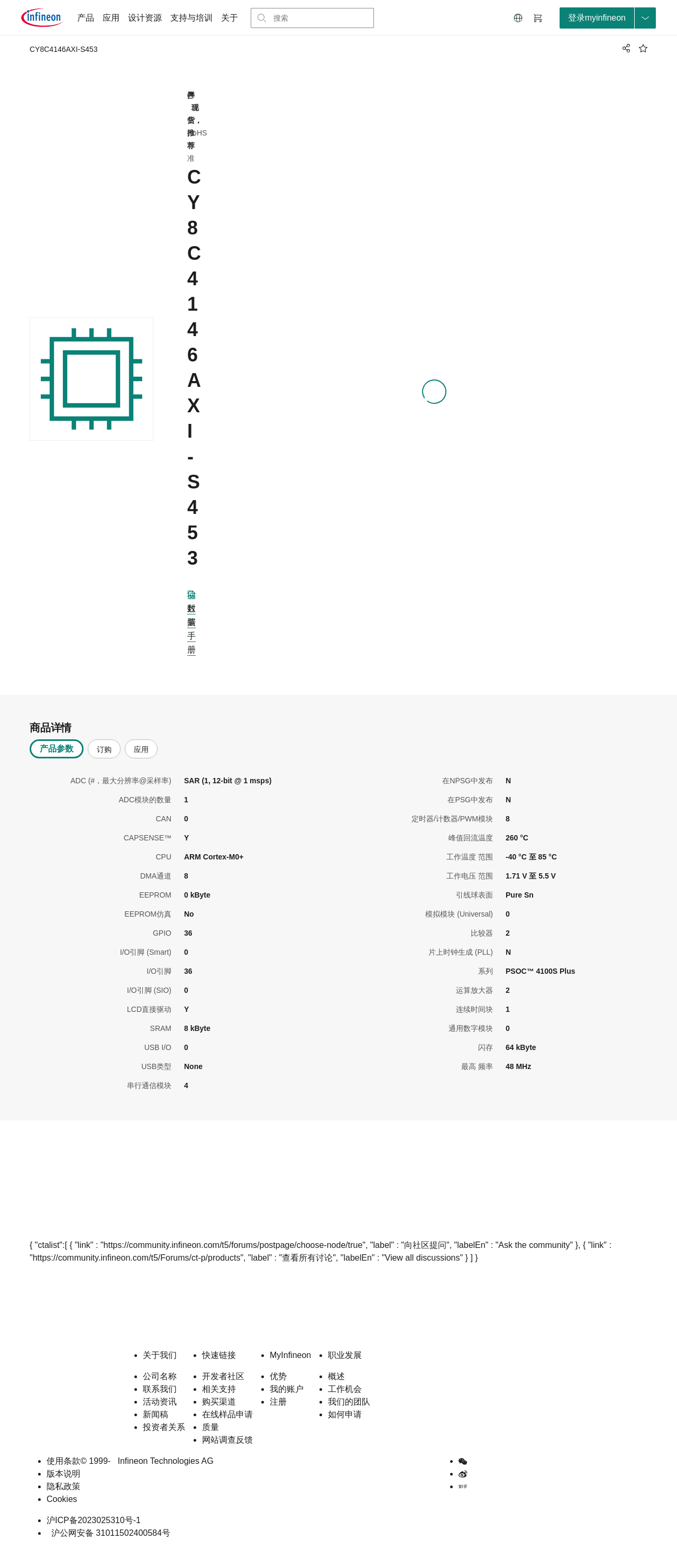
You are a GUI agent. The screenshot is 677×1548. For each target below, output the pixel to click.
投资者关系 (164, 1427)
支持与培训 (191, 17)
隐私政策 (63, 1486)
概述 (336, 1376)
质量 (210, 1427)
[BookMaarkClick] (643, 48)
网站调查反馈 (227, 1439)
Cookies (62, 1499)
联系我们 (160, 1388)
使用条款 (63, 1460)
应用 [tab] (141, 749)
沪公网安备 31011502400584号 (108, 1532)
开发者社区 (223, 1376)
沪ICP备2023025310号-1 (94, 1520)
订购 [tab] (104, 749)
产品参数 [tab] (57, 748)
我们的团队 (349, 1401)
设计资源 (145, 17)
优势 (278, 1376)
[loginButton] (608, 18)
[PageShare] (624, 48)
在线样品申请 (227, 1414)
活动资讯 (160, 1401)
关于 (229, 17)
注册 (278, 1401)
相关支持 (219, 1388)
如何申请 (345, 1414)
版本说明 (63, 1473)
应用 (111, 17)
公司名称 (160, 1376)
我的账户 (287, 1388)
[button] (518, 18)
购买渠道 (219, 1401)
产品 (85, 17)
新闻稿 (155, 1414)
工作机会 (345, 1388)
